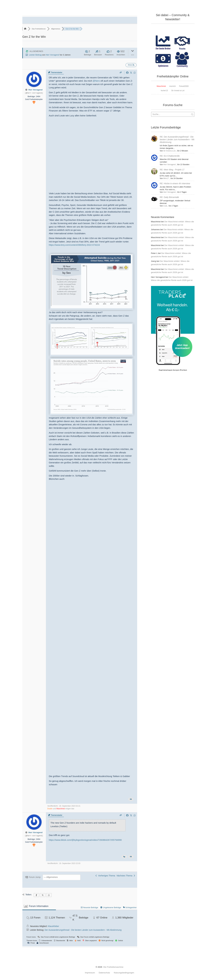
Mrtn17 (166, 178)
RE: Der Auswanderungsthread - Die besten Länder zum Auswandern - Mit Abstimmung (177, 139)
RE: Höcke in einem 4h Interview (175, 183)
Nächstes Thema (126, 875)
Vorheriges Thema (105, 875)
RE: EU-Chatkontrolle (170, 156)
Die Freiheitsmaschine (113, 967)
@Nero (96, 81)
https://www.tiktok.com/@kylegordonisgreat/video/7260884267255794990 (85, 840)
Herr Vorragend (52, 55)
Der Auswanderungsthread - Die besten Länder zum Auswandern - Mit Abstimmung (83, 930)
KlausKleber (53, 926)
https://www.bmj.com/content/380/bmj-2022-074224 (74, 245)
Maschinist (60, 809)
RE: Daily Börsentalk (169, 197)
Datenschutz (104, 973)
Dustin (49, 809)
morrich (172, 86)
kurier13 (164, 90)
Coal (165, 206)
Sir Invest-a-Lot (177, 90)
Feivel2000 (184, 86)
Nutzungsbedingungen (124, 973)
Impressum (90, 973)
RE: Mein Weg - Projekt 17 (172, 169)
